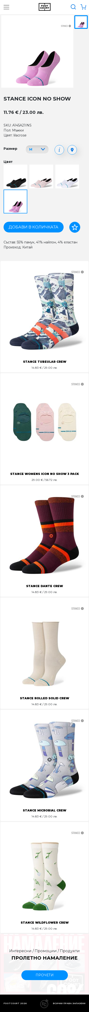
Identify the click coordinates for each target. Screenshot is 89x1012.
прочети (45, 975)
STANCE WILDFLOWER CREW (45, 922)
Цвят (8, 162)
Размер (10, 148)
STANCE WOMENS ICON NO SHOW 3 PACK (44, 474)
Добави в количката (33, 227)
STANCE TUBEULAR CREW (44, 361)
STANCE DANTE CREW (44, 586)
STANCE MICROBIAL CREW (44, 810)
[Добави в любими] (74, 227)
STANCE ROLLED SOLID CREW (44, 698)
